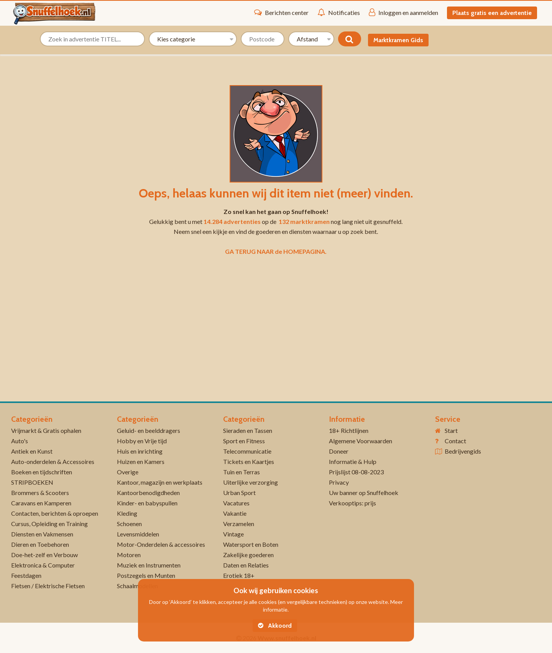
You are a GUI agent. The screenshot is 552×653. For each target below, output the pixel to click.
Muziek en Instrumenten (149, 565)
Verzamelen (238, 523)
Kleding (127, 513)
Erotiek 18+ (239, 575)
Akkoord (275, 625)
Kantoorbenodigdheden (148, 492)
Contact (455, 440)
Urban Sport (239, 492)
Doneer (338, 451)
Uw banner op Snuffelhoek (363, 492)
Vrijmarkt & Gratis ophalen (46, 430)
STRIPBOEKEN (32, 482)
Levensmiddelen (138, 534)
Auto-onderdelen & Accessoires (52, 461)
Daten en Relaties (246, 565)
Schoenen (129, 523)
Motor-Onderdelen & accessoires (161, 544)
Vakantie (234, 513)
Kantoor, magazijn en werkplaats (159, 482)
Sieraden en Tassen (247, 430)
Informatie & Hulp (352, 461)
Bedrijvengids (463, 451)
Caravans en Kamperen (41, 503)
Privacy (339, 482)
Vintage (233, 534)
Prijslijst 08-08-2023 (356, 471)
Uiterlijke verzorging (250, 482)
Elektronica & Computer (43, 565)
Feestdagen (26, 575)
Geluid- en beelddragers (148, 430)
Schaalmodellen (137, 585)
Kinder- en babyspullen (147, 503)
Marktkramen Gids (398, 40)
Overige (127, 471)
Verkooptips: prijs (352, 503)
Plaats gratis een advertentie (492, 12)
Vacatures (236, 503)
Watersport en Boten (250, 544)
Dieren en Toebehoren (40, 544)
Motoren (129, 554)
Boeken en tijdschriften (41, 471)
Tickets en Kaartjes (248, 461)
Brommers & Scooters (40, 492)
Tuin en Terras (241, 471)
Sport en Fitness (244, 440)
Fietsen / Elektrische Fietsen (48, 585)
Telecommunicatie (247, 451)
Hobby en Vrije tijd (142, 440)
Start (451, 430)
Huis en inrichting (140, 451)
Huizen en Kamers (140, 461)
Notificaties (338, 12)
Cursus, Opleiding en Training (49, 523)
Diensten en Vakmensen (42, 534)
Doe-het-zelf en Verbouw (44, 554)
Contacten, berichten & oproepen (54, 513)
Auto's (19, 440)
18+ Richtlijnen (348, 430)
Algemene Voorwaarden (360, 440)
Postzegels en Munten (146, 575)
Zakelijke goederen (248, 554)
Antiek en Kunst (32, 451)
